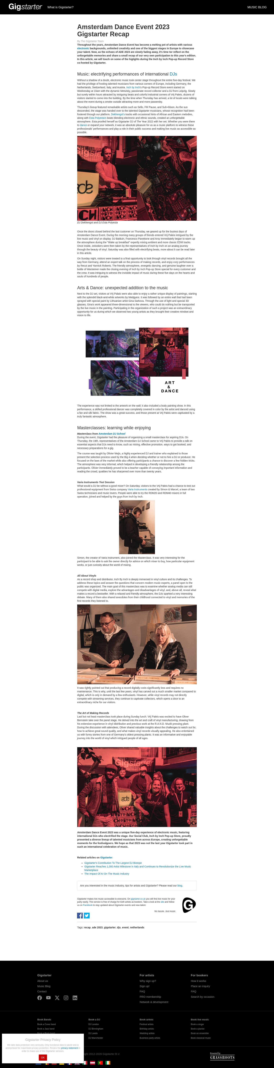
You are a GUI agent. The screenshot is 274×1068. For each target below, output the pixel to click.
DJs (173, 74)
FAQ (142, 991)
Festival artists (147, 1024)
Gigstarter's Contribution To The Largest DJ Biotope (113, 862)
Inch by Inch (133, 87)
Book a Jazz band (45, 1029)
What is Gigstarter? (60, 7)
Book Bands (44, 1019)
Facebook (88, 905)
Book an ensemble (200, 1033)
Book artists (146, 1019)
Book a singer (197, 1024)
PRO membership (150, 996)
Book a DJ (94, 1019)
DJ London (94, 1024)
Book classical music (201, 1038)
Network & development (154, 1001)
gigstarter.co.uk (138, 899)
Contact (42, 991)
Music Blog (43, 986)
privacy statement (69, 1048)
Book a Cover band (46, 1024)
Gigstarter (106, 857)
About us (42, 980)
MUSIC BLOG (257, 7)
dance (83, 125)
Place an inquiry (200, 986)
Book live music (200, 1019)
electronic (83, 48)
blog (179, 885)
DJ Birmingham (96, 1029)
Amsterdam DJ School (112, 433)
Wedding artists (147, 1033)
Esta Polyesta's (97, 117)
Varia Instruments (137, 489)
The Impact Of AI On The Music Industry (106, 873)
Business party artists (150, 1038)
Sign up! (145, 986)
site (162, 902)
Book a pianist (197, 1029)
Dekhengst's (118, 114)
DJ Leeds (93, 1033)
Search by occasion (202, 996)
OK (43, 1057)
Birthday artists (147, 1029)
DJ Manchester (96, 1038)
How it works (198, 980)
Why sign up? (148, 980)
